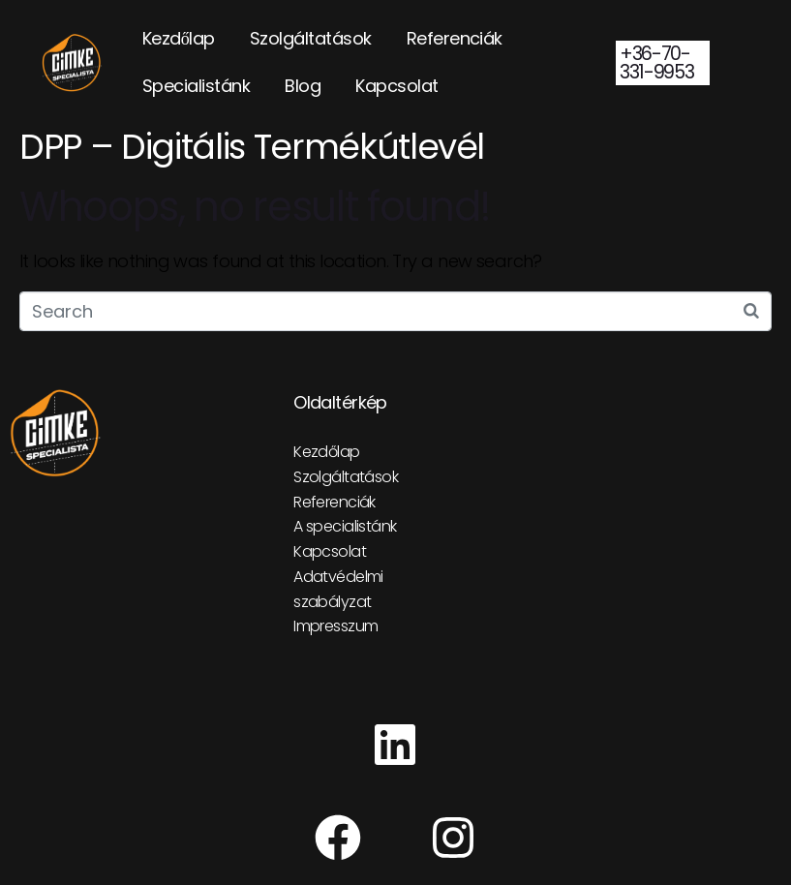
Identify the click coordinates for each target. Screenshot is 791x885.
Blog (302, 86)
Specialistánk (196, 86)
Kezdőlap (178, 38)
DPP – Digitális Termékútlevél (251, 146)
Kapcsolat (396, 86)
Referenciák (454, 38)
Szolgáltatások (311, 38)
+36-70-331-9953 (656, 63)
